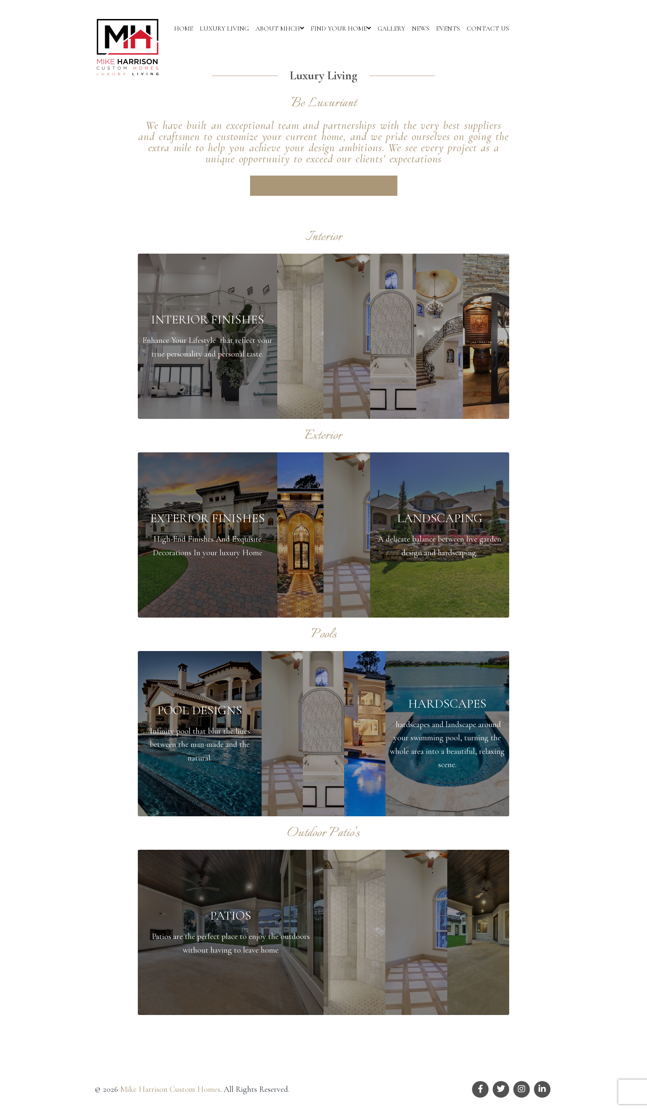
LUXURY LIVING (224, 28)
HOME (183, 28)
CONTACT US (488, 28)
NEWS (421, 28)
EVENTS (448, 28)
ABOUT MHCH (279, 28)
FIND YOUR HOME (341, 28)
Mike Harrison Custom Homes (170, 1089)
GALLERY (391, 28)
